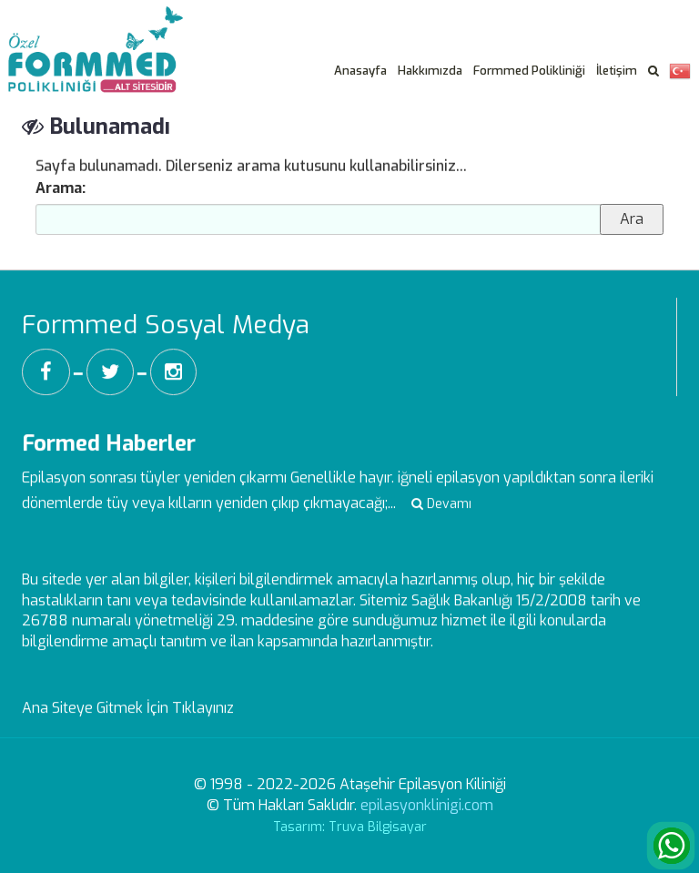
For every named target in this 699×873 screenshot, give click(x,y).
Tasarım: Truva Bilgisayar (350, 827)
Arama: (60, 188)
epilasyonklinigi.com (426, 805)
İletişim (616, 70)
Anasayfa (360, 70)
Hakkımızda (430, 70)
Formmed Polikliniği (529, 70)
